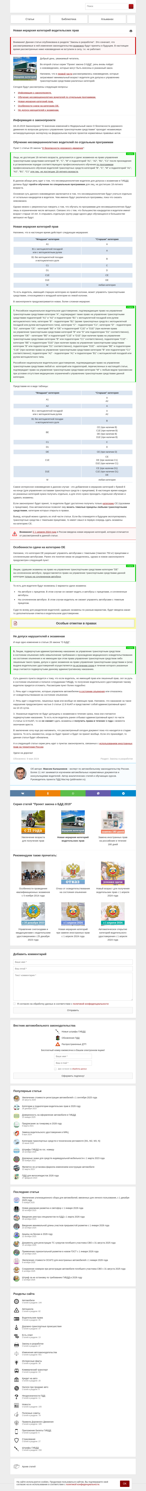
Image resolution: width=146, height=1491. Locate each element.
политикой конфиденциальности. (83, 1484)
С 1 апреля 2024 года (44, 532)
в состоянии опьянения (92, 691)
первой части (65, 73)
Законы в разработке (121, 758)
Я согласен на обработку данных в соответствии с (63, 1003)
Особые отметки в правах (76, 623)
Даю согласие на (72, 1069)
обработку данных (79, 1069)
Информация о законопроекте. (35, 92)
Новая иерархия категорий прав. (36, 101)
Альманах (107, 19)
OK (124, 1483)
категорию (108, 503)
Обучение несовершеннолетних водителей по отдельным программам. (57, 97)
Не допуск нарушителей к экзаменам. (38, 110)
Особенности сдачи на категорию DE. (38, 105)
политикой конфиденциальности (91, 1003)
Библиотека (69, 19)
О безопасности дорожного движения (62, 148)
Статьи (29, 19)
